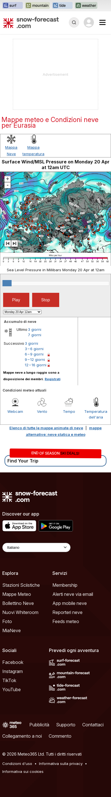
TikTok (9, 680)
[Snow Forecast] (31, 22)
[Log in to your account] (89, 22)
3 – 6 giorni (34, 348)
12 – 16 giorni (35, 365)
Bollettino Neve (18, 603)
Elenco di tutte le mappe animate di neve (46, 428)
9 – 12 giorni (35, 359)
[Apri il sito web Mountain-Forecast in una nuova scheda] (37, 5)
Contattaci (93, 724)
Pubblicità (39, 724)
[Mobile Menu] (102, 22)
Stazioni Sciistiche (21, 585)
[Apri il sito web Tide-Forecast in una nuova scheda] (62, 5)
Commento (60, 736)
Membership (64, 585)
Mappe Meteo (16, 594)
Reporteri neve (67, 612)
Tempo (69, 411)
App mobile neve (69, 603)
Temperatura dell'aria (95, 414)
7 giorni (34, 335)
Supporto (65, 724)
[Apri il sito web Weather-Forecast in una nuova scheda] (86, 5)
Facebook (12, 662)
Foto (7, 621)
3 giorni (34, 329)
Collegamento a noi (22, 736)
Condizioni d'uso (17, 763)
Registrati (52, 379)
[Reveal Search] (74, 22)
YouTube (11, 689)
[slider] (7, 283)
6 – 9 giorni (34, 354)
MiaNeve (11, 630)
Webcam (15, 411)
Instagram (12, 671)
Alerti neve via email (72, 594)
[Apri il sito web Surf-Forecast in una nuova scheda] (12, 5)
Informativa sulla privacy (61, 763)
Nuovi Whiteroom (20, 612)
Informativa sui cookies (23, 771)
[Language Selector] (36, 547)
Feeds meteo (65, 621)
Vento (42, 411)
